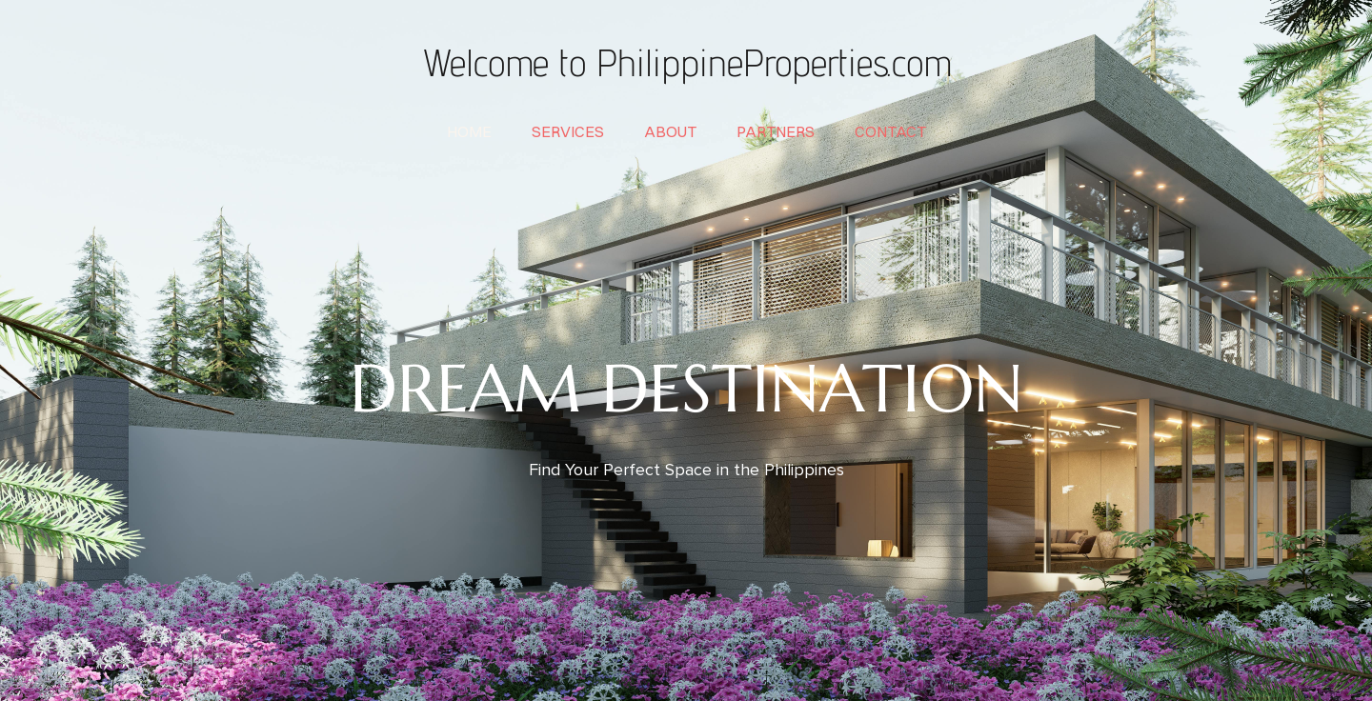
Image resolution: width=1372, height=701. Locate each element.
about (670, 131)
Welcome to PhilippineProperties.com (686, 62)
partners (775, 131)
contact (890, 131)
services (568, 131)
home (469, 131)
